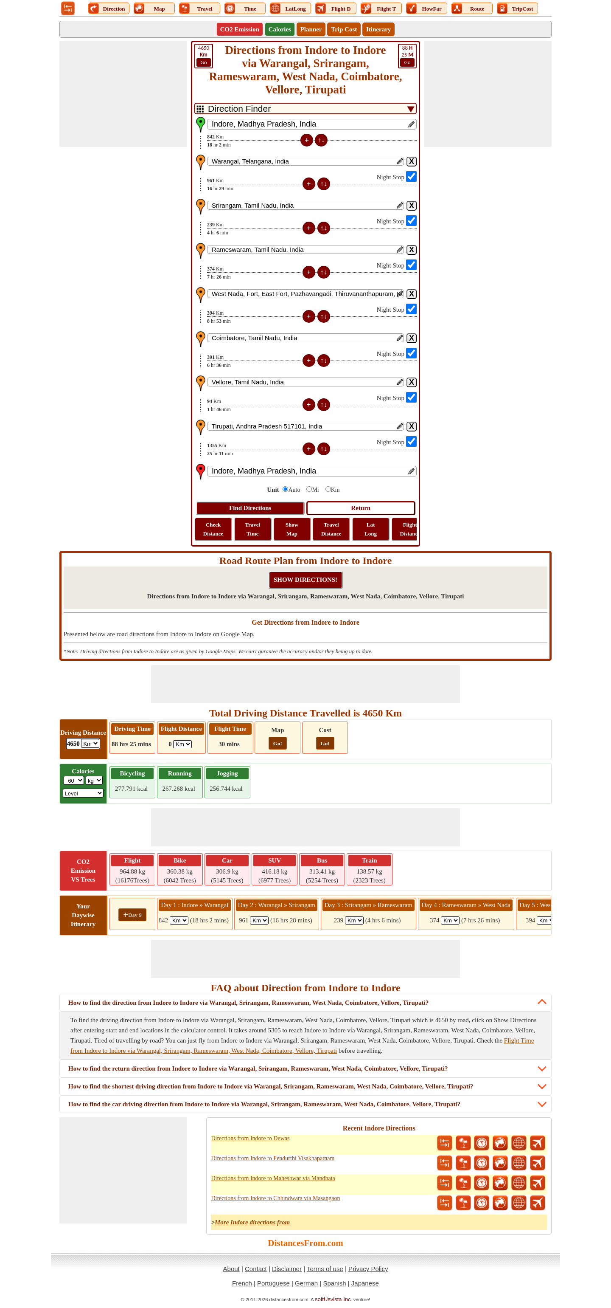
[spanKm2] (259, 920)
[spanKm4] (450, 920)
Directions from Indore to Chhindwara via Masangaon (275, 1198)
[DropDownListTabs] (305, 108)
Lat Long (370, 529)
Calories (280, 29)
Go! (277, 743)
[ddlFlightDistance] (182, 744)
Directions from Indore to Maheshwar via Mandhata (273, 1178)
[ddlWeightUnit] (94, 780)
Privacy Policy (368, 1268)
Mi (315, 490)
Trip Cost (344, 29)
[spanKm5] (546, 920)
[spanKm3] (354, 920)
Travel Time (252, 529)
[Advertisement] (123, 94)
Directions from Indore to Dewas (250, 1138)
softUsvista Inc (333, 1299)
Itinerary (378, 29)
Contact (256, 1268)
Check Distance (213, 529)
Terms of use (325, 1268)
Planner (311, 29)
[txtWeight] (74, 780)
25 (407, 56)
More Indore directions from (252, 1222)
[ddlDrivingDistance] (90, 743)
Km (335, 490)
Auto (294, 490)
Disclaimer (287, 1268)
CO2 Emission (239, 29)
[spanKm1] (179, 920)
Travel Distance (331, 529)
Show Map (292, 529)
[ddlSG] (83, 793)
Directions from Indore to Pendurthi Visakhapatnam (272, 1158)
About (231, 1268)
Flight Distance (410, 529)
